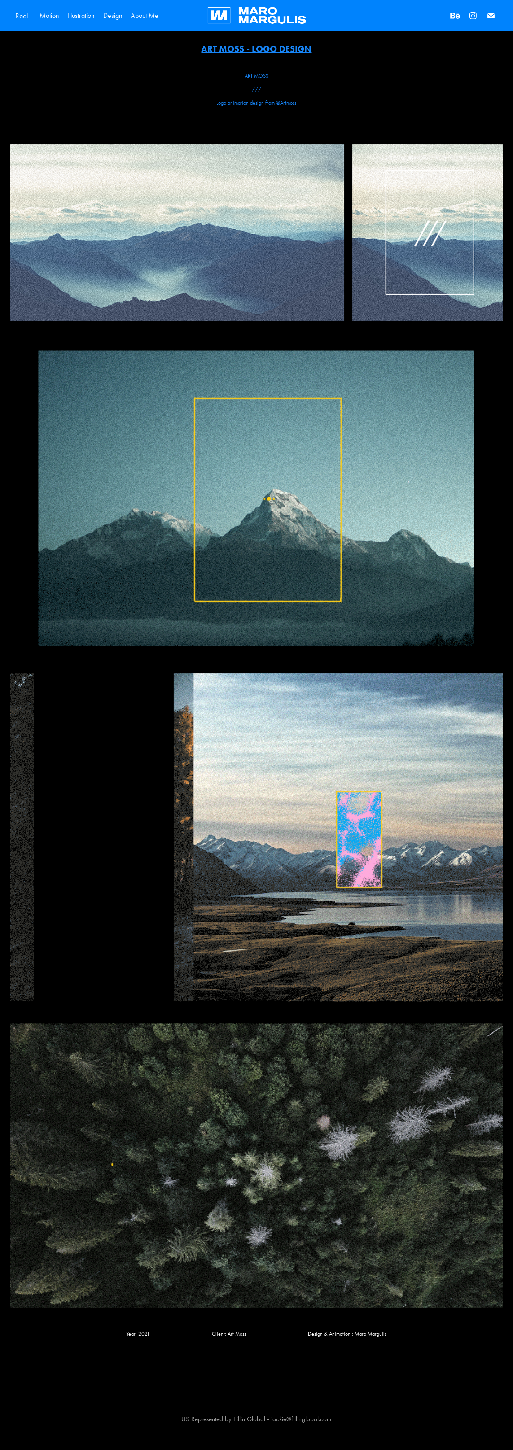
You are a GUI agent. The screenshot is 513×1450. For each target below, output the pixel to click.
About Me (144, 15)
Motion (49, 15)
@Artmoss (286, 103)
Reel (21, 15)
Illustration (81, 15)
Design (113, 15)
